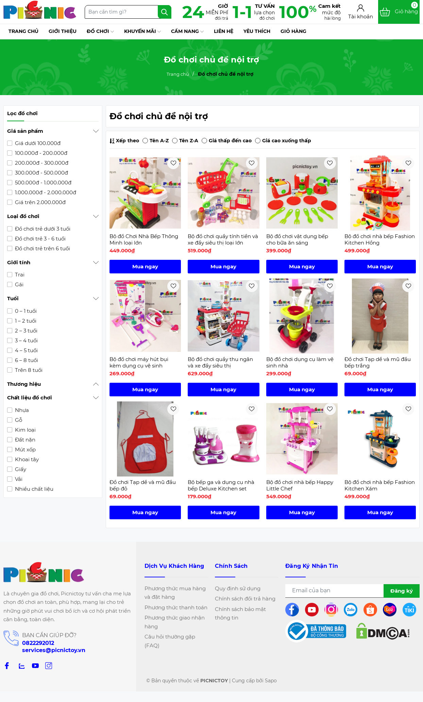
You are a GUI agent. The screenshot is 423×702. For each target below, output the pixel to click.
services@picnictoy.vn (53, 650)
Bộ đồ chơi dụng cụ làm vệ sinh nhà (300, 362)
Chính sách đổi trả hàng (245, 598)
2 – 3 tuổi (25, 330)
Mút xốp (25, 449)
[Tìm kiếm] (164, 12)
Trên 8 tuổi (28, 370)
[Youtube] (35, 665)
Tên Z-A (185, 141)
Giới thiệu (63, 31)
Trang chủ (23, 31)
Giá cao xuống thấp (283, 141)
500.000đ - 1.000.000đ (42, 182)
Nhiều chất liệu (33, 489)
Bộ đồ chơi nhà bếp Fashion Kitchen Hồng (379, 239)
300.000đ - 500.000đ (41, 172)
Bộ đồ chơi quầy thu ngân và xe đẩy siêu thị (220, 362)
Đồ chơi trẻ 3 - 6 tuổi (40, 238)
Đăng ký (401, 591)
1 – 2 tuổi (25, 321)
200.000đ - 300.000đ (41, 163)
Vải (18, 479)
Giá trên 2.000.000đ (40, 202)
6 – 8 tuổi (26, 360)
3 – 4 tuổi (26, 340)
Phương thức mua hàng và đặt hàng (175, 592)
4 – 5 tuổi (26, 350)
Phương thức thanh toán (176, 607)
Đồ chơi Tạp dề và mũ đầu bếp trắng (377, 362)
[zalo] (21, 665)
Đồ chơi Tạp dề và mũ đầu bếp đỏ (142, 485)
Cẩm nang (187, 31)
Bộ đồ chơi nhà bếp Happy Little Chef (299, 485)
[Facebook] (6, 665)
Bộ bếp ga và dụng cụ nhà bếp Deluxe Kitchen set (221, 485)
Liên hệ (223, 31)
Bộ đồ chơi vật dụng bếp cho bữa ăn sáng (297, 239)
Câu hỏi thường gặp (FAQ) (170, 641)
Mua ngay (145, 266)
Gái (18, 284)
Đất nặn (24, 439)
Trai (19, 274)
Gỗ (18, 420)
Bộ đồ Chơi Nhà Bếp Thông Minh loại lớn (143, 239)
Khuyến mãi (142, 31)
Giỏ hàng (293, 31)
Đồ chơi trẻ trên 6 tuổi (42, 248)
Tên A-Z (155, 141)
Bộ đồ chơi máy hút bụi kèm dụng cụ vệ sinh (138, 362)
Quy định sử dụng (237, 588)
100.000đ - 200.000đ (40, 153)
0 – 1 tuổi (25, 311)
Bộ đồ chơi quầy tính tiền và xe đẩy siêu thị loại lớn (223, 239)
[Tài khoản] (360, 12)
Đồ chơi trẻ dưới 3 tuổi (42, 229)
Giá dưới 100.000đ (37, 143)
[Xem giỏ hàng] (399, 12)
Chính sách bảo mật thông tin (240, 613)
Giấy (20, 469)
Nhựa (21, 410)
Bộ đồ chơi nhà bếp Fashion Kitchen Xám (379, 485)
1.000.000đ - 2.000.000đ (45, 192)
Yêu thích (256, 31)
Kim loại (25, 430)
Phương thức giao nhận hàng (175, 622)
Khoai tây (26, 459)
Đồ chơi (100, 31)
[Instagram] (48, 665)
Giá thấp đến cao (227, 141)
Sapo (271, 681)
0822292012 (38, 643)
